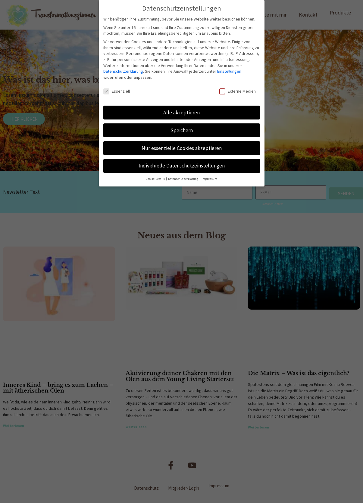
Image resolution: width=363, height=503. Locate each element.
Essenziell (116, 91)
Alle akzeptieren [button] (181, 112)
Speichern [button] (182, 130)
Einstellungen (229, 71)
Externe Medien (237, 91)
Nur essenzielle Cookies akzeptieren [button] (182, 148)
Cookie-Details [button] (155, 179)
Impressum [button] (209, 179)
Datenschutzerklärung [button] (183, 179)
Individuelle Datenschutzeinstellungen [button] (182, 165)
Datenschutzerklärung (123, 71)
